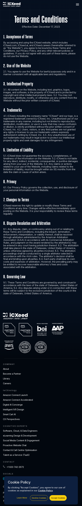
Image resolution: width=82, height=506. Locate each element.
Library (6, 378)
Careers (7, 383)
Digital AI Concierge (13, 404)
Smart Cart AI (9, 414)
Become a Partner (12, 373)
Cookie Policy (45, 490)
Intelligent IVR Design (13, 409)
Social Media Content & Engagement (21, 440)
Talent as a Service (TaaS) (16, 455)
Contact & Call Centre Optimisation (20, 450)
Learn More (22, 498)
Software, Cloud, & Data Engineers (20, 430)
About (6, 369)
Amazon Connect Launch (15, 395)
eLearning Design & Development (20, 435)
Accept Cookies (58, 498)
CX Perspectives (11, 419)
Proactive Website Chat (14, 445)
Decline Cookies (39, 498)
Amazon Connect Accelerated (18, 400)
